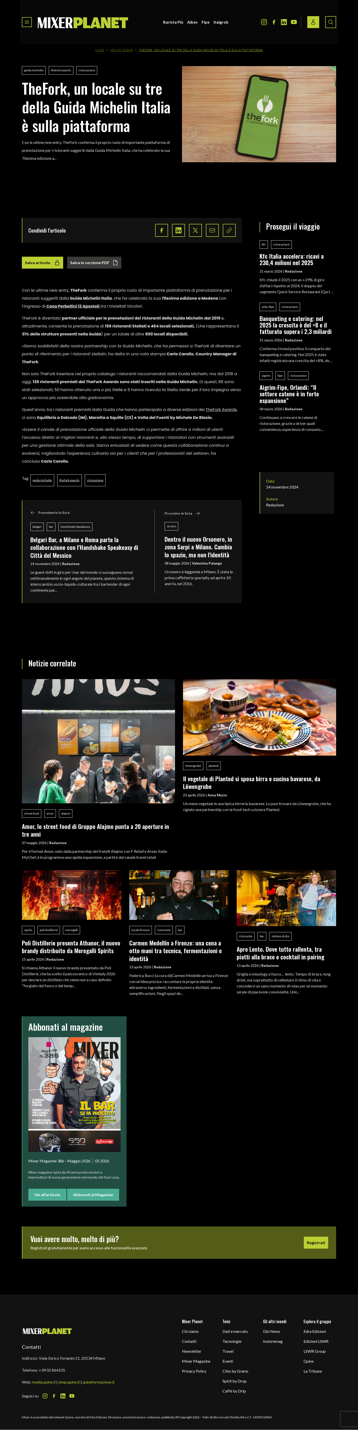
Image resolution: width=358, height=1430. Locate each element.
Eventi (228, 1361)
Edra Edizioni (315, 1331)
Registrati (316, 1242)
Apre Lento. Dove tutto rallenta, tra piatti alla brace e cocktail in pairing (280, 952)
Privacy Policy (194, 1371)
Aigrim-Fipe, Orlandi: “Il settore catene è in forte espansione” (289, 394)
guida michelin (34, 70)
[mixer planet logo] (47, 1331)
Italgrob (221, 22)
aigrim (266, 375)
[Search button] (330, 22)
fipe (280, 375)
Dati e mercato (235, 1331)
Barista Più (173, 22)
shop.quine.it (69, 1382)
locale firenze (141, 930)
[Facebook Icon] (274, 22)
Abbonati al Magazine (93, 1194)
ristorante (164, 930)
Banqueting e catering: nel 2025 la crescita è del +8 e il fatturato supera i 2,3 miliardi (296, 325)
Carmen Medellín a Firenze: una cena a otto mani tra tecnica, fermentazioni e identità (175, 950)
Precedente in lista (50, 512)
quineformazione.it (99, 1382)
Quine (309, 1361)
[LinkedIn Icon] (284, 22)
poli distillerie (49, 930)
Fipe (206, 22)
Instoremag (273, 1341)
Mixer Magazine (196, 1361)
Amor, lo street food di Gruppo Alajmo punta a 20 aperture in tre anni (95, 830)
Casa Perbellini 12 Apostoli (72, 306)
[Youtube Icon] (294, 22)
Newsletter (191, 1351)
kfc (264, 244)
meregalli (71, 930)
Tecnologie (232, 1341)
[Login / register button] (313, 22)
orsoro (171, 526)
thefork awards (61, 70)
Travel (228, 1351)
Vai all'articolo (47, 1194)
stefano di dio (280, 936)
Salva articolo (42, 263)
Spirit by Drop (235, 1381)
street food (31, 813)
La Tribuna (313, 1371)
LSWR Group (315, 1351)
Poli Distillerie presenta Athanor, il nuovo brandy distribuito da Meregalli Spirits (71, 946)
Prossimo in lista (182, 513)
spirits (28, 930)
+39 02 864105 (52, 1370)
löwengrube (193, 766)
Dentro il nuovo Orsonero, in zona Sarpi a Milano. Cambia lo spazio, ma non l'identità (198, 546)
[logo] (83, 22)
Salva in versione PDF (94, 263)
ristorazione (87, 70)
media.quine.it (44, 1382)
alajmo (65, 813)
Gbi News (271, 1331)
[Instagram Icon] (264, 22)
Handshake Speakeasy (75, 527)
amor (50, 813)
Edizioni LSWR (316, 1341)
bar (51, 527)
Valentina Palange (207, 563)
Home (99, 50)
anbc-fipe (268, 307)
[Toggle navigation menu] (27, 22)
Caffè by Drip (234, 1391)
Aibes (192, 22)
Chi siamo (190, 1331)
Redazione (71, 564)
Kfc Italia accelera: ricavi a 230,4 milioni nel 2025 (292, 259)
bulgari (37, 527)
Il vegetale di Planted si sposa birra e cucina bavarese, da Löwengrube (251, 782)
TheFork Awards (221, 409)
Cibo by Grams (121, 50)
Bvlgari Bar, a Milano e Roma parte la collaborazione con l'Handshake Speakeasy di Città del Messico (84, 547)
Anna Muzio (217, 795)
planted (214, 766)
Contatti (189, 1341)
